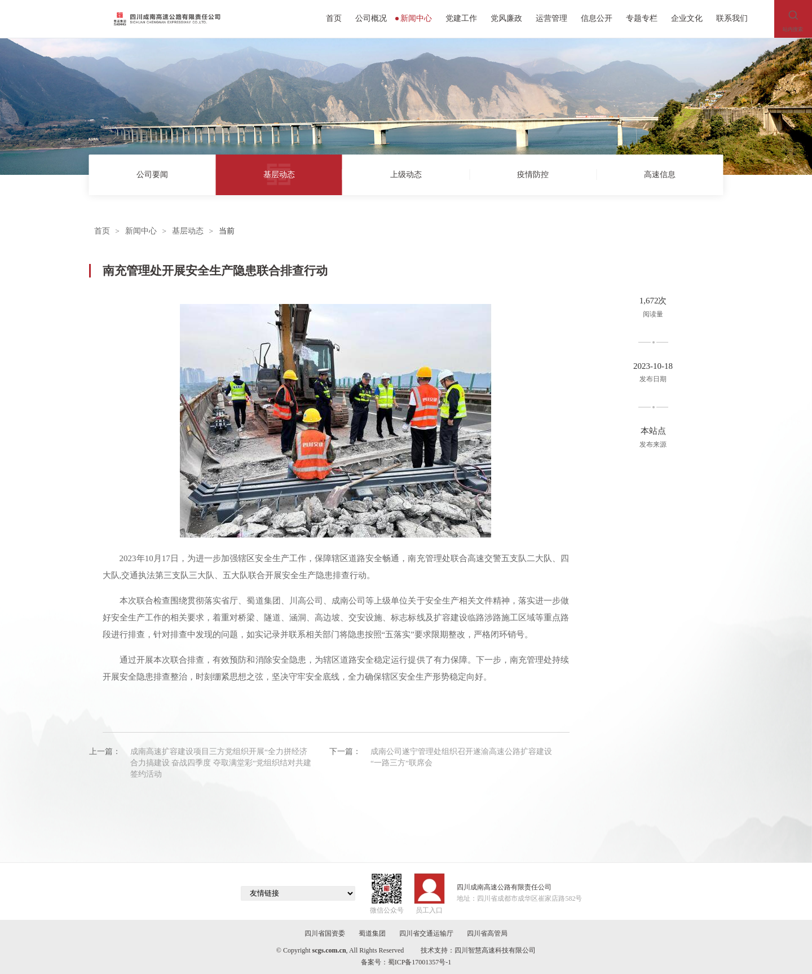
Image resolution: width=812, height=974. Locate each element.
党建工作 (461, 18)
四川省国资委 (324, 933)
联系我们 (732, 18)
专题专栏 (641, 18)
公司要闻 (152, 174)
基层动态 (279, 174)
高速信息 (660, 174)
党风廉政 (506, 18)
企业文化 (687, 18)
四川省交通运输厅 (426, 933)
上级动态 (406, 174)
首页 (334, 18)
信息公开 (596, 18)
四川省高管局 (487, 933)
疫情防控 (533, 174)
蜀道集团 (372, 933)
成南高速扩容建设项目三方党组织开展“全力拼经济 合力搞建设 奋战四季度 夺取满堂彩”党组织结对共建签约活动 (220, 763)
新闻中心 (414, 18)
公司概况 (371, 18)
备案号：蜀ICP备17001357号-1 (406, 962)
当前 (227, 231)
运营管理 (551, 18)
